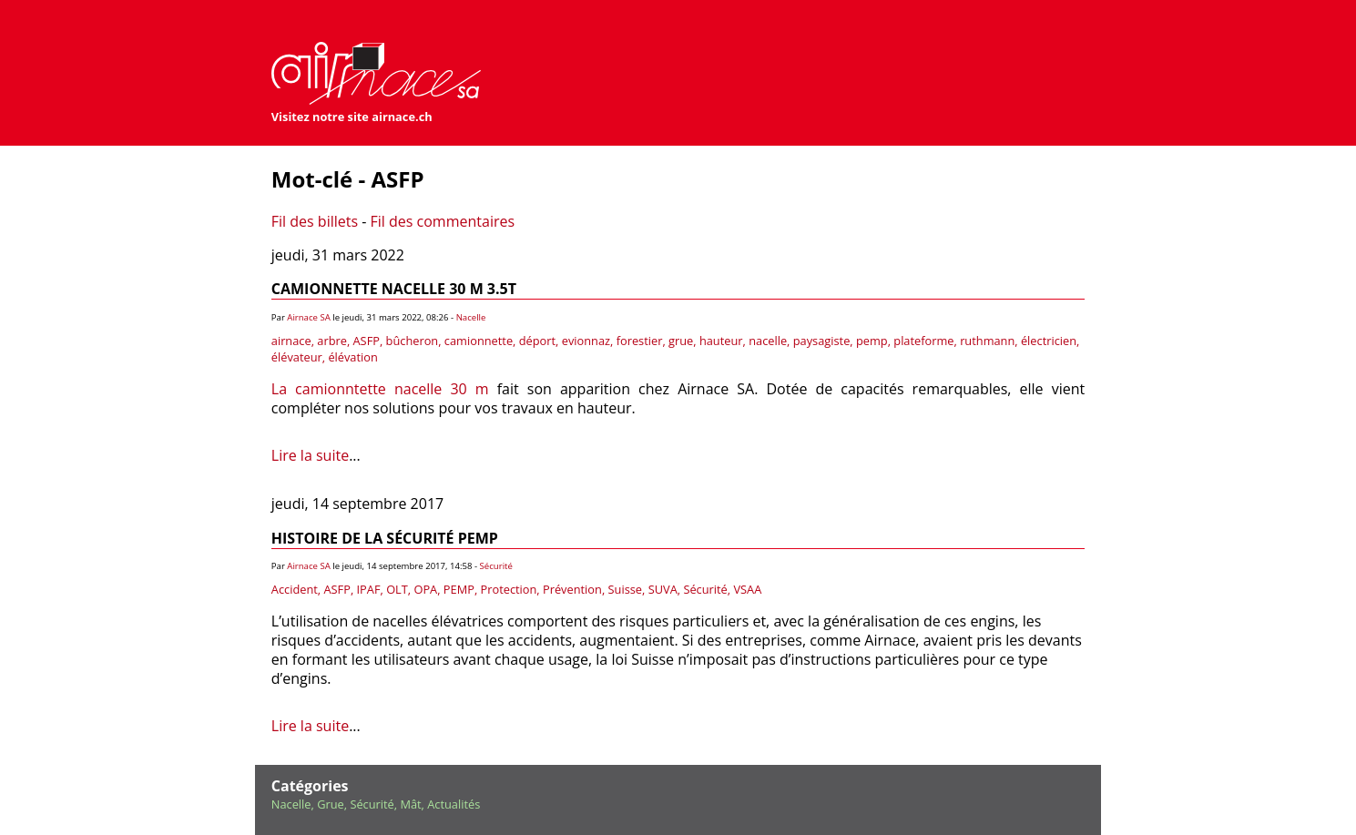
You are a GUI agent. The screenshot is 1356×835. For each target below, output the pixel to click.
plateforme (923, 340)
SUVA (663, 589)
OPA (425, 589)
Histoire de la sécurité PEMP (384, 538)
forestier (640, 340)
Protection (509, 589)
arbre (332, 340)
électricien (1048, 340)
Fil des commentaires (443, 221)
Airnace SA (308, 317)
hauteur (721, 340)
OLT (397, 589)
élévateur (296, 357)
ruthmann (987, 340)
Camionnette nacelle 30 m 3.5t (393, 289)
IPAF (369, 589)
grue (680, 340)
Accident (294, 589)
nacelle (768, 340)
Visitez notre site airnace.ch (352, 116)
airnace (291, 340)
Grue (330, 804)
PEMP (459, 589)
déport (537, 340)
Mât (410, 804)
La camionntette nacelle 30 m (380, 389)
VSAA (747, 589)
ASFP (366, 340)
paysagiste (822, 340)
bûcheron (412, 340)
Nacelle (471, 317)
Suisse (625, 589)
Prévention (572, 589)
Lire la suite (310, 455)
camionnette (478, 340)
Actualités (453, 804)
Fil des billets (314, 221)
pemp (872, 340)
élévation (352, 357)
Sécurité (496, 566)
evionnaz (586, 340)
